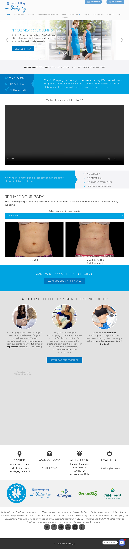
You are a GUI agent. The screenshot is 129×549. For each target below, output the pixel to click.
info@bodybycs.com (110, 468)
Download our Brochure (64, 360)
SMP (119, 15)
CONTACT (65, 18)
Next (122, 40)
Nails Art (111, 15)
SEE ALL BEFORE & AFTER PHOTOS (64, 280)
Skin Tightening (98, 15)
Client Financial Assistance (48, 15)
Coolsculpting (19, 15)
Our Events (74, 15)
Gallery (86, 15)
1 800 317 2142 (49, 468)
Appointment (95, 2)
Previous (7, 40)
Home (8, 15)
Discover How (23, 48)
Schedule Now (117, 2)
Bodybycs (70, 543)
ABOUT (64, 15)
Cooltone (31, 15)
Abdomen (66, 215)
